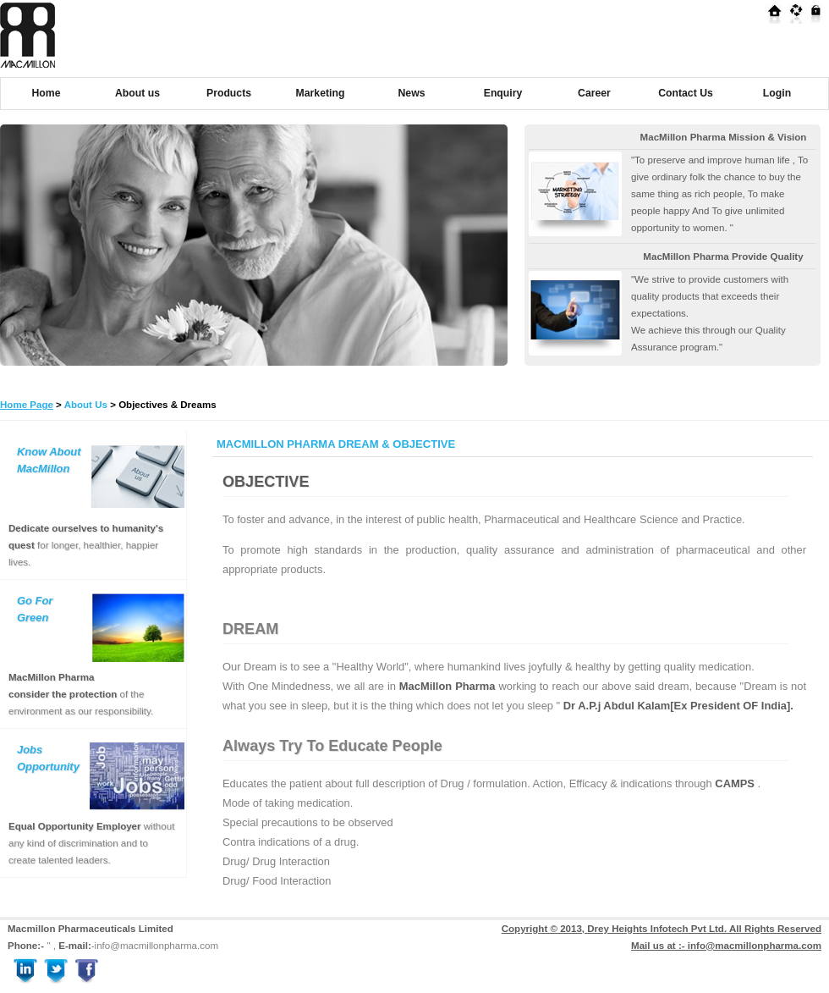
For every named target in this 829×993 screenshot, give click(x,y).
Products (228, 93)
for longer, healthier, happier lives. (85, 545)
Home (46, 93)
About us (137, 93)
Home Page (26, 405)
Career (594, 93)
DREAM (250, 629)
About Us (85, 405)
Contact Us (685, 93)
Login (777, 93)
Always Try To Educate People (332, 745)
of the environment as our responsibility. (80, 694)
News (411, 93)
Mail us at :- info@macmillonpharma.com (726, 946)
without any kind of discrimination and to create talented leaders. (91, 843)
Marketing (320, 93)
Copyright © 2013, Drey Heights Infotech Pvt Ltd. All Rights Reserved (661, 929)
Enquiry (503, 93)
